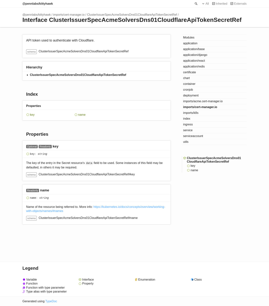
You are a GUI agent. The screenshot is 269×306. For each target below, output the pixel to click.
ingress (188, 124)
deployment (191, 95)
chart (186, 78)
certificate (189, 72)
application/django (195, 54)
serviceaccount (193, 136)
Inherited (221, 3)
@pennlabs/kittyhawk (37, 3)
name (82, 114)
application (190, 43)
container (189, 83)
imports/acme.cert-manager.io (203, 101)
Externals (240, 3)
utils (185, 141)
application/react (194, 60)
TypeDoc (51, 301)
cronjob (188, 89)
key (32, 114)
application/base (194, 49)
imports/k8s (190, 112)
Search (196, 3)
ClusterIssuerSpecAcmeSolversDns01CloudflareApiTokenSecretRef (132, 14)
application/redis (194, 66)
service (188, 130)
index (186, 118)
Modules (188, 37)
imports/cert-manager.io (69, 14)
